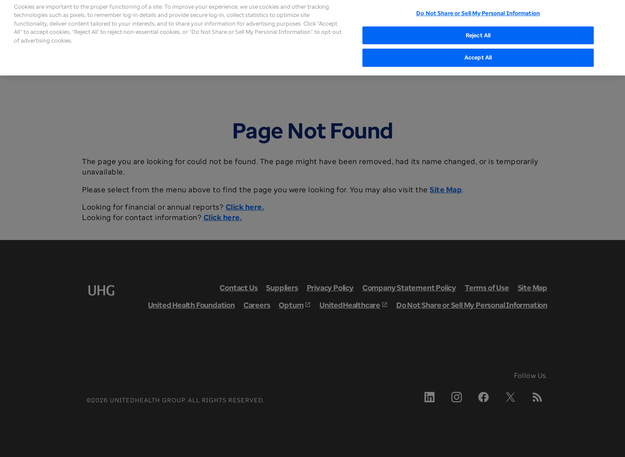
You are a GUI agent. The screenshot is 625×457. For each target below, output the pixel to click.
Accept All (478, 52)
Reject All (478, 30)
